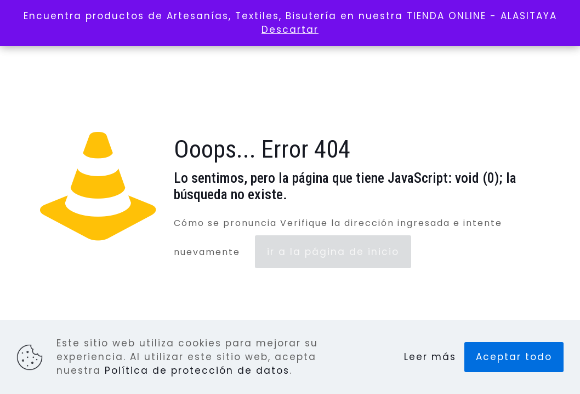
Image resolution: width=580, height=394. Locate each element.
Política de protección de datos (197, 370)
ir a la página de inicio (333, 251)
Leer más (430, 356)
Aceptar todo (514, 356)
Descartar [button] (290, 29)
